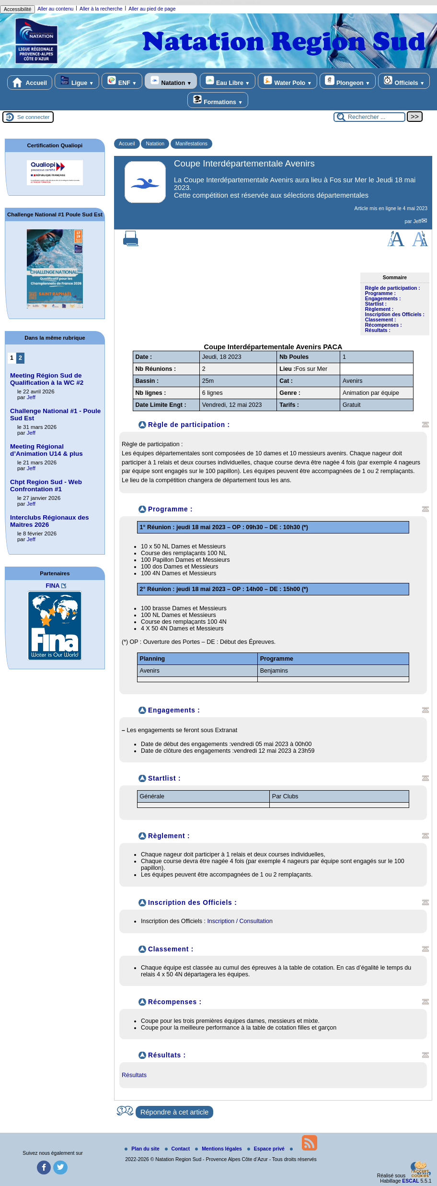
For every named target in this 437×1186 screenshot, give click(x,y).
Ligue (76, 80)
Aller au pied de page (151, 9)
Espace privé (266, 1148)
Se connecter (33, 117)
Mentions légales (219, 1148)
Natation (171, 80)
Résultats (134, 1075)
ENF (122, 80)
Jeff (417, 221)
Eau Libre (227, 80)
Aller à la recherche (101, 9)
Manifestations (191, 143)
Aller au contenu (55, 9)
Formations (218, 100)
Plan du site (143, 1148)
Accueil (29, 82)
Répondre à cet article (174, 1112)
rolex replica (246, 2)
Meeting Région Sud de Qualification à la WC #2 (46, 379)
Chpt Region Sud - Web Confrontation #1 (46, 485)
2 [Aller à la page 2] (20, 358)
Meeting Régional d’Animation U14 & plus (46, 450)
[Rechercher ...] (369, 117)
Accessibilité (17, 9)
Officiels (404, 80)
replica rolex (190, 2)
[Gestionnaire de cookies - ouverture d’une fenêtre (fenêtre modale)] (420, 1170)
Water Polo (287, 80)
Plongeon (347, 80)
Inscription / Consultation (240, 921)
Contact (178, 1148)
